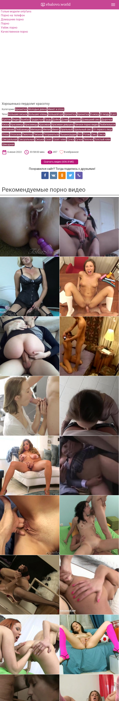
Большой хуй (55, 114)
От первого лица (102, 129)
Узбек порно (9, 27)
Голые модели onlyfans (16, 11)
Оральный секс (83, 129)
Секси (101, 134)
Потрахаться (51, 134)
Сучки (78, 139)
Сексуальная (9, 139)
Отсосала (15, 134)
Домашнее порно (12, 19)
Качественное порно (14, 31)
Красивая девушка (62, 124)
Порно (5, 23)
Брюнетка (70, 114)
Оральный (66, 129)
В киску (94, 114)
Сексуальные (26, 139)
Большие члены (37, 114)
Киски (5, 124)
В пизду (104, 114)
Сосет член (59, 139)
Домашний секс (91, 119)
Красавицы (31, 124)
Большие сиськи (17, 114)
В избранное (71, 152)
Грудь (48, 119)
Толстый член (102, 139)
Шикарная (8, 144)
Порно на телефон (13, 15)
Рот (80, 134)
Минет (55, 129)
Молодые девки (37, 109)
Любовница (22, 129)
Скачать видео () (59, 161)
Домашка (74, 119)
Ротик (86, 134)
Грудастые (37, 119)
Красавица (16, 124)
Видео (15, 119)
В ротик (6, 119)
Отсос (5, 134)
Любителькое (107, 124)
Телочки (88, 139)
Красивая (44, 124)
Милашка (36, 129)
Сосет (48, 139)
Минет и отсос (56, 109)
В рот (113, 114)
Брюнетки (21, 109)
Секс (94, 134)
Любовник (8, 129)
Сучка (70, 139)
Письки (38, 134)
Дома (64, 119)
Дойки (56, 119)
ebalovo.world (58, 4)
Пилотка (27, 134)
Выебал (25, 119)
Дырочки (106, 119)
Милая (47, 129)
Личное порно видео (86, 124)
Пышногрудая (68, 134)
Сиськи (39, 139)
